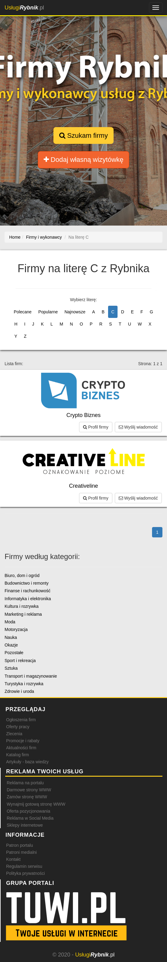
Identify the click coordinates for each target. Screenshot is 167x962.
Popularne (48, 311)
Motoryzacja (16, 629)
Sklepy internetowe (25, 825)
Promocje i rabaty (22, 740)
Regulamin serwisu (24, 866)
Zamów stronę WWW (27, 796)
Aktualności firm (21, 747)
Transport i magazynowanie (31, 676)
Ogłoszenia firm (21, 719)
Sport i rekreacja (20, 660)
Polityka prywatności (25, 873)
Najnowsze (74, 311)
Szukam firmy (83, 135)
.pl (24, 8)
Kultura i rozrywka (21, 606)
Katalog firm (17, 754)
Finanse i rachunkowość (27, 590)
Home (14, 237)
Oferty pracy (17, 726)
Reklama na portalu (25, 782)
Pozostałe (14, 652)
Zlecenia (14, 733)
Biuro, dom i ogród (22, 575)
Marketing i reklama (23, 614)
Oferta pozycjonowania (28, 811)
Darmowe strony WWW (29, 789)
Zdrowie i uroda (19, 691)
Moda (10, 621)
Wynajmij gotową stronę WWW (36, 804)
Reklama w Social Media (30, 818)
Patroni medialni (21, 852)
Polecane (22, 311)
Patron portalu (19, 845)
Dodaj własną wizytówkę (84, 159)
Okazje (11, 645)
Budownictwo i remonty (27, 583)
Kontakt (13, 859)
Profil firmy (95, 427)
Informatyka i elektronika (28, 598)
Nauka (11, 637)
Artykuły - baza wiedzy (27, 761)
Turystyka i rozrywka (24, 683)
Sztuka (11, 668)
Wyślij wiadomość (138, 427)
